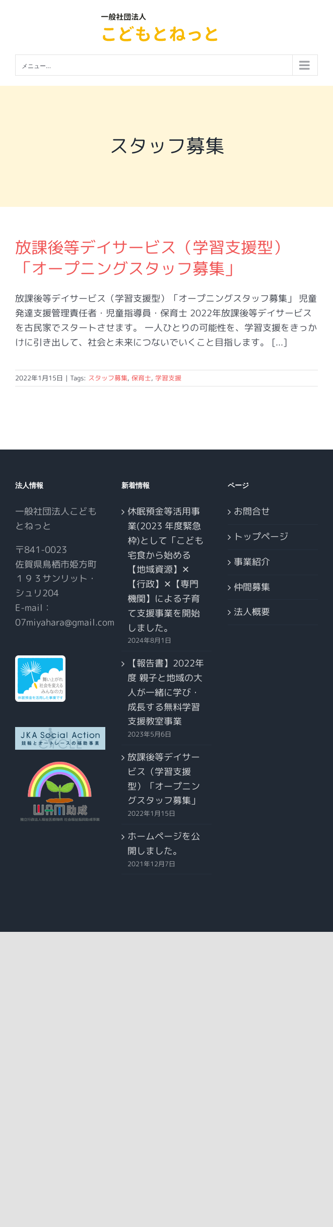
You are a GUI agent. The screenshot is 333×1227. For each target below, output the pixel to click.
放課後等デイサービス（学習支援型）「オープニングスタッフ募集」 (152, 258)
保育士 (141, 377)
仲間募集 (252, 587)
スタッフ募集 (107, 377)
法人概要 (252, 611)
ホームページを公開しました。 (163, 843)
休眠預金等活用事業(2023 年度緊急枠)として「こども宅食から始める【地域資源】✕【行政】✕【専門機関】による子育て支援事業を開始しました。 (165, 569)
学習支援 (168, 377)
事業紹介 (252, 561)
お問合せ (252, 511)
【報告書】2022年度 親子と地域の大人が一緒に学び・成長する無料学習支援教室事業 (165, 692)
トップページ (261, 536)
